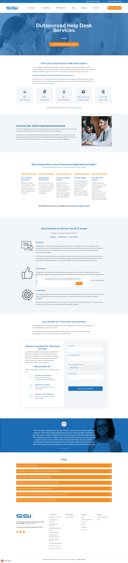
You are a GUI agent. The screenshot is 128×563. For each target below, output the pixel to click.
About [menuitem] (83, 517)
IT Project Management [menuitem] (55, 543)
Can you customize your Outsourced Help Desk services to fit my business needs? (42, 494)
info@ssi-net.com (31, 523)
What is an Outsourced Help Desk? (27, 465)
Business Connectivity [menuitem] (55, 548)
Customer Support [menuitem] (102, 517)
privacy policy (78, 279)
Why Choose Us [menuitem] (61, 8)
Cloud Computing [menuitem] (54, 532)
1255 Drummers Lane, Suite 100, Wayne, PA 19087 (30, 522)
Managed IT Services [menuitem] (55, 517)
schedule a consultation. (47, 83)
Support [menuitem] (99, 514)
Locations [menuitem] (84, 527)
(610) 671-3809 (117, 1)
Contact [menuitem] (96, 8)
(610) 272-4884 (94, 1)
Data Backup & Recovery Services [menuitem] (54, 535)
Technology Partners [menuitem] (87, 519)
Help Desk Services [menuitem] (54, 546)
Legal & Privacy (81, 559)
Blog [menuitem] (73, 8)
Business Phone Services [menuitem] (53, 540)
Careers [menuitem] (83, 524)
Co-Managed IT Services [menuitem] (53, 520)
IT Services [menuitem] (31, 8)
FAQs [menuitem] (98, 519)
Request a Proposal (114, 8)
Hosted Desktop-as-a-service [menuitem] (55, 529)
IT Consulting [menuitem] (45, 8)
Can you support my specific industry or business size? (34, 477)
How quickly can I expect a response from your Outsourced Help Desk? (39, 471)
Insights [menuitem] (83, 522)
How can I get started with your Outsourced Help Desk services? (37, 500)
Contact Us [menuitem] (84, 530)
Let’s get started (76, 107)
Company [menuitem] (84, 8)
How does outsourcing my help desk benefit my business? (35, 488)
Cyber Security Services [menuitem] (53, 524)
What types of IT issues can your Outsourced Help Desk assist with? (38, 482)
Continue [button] (79, 283)
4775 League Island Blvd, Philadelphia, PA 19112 (29, 527)
